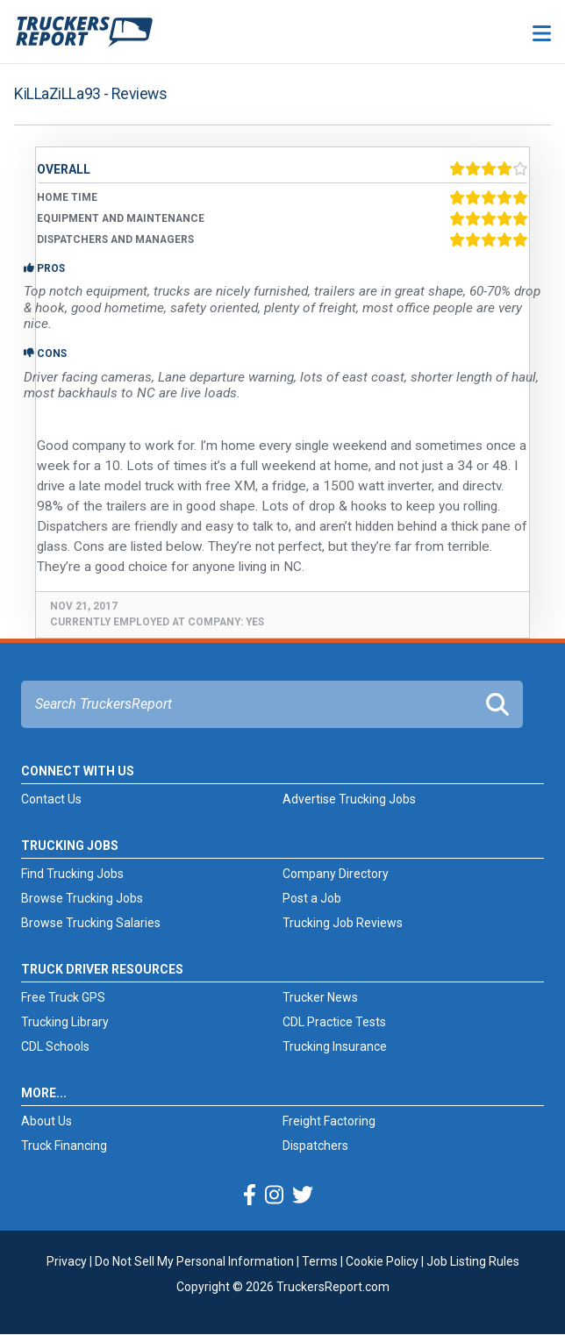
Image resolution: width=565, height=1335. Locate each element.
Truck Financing (64, 1146)
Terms (320, 1261)
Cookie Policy (382, 1261)
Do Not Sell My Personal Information (194, 1261)
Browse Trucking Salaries (91, 923)
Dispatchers (315, 1146)
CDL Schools (55, 1046)
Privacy (66, 1261)
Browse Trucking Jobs (82, 898)
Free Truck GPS (63, 997)
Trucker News (320, 997)
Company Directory (335, 874)
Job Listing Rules (472, 1261)
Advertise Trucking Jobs (349, 799)
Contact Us (51, 799)
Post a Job (311, 898)
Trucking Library (65, 1022)
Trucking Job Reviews (342, 923)
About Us (46, 1121)
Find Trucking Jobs (72, 874)
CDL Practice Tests (334, 1022)
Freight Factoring (328, 1121)
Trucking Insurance (334, 1046)
